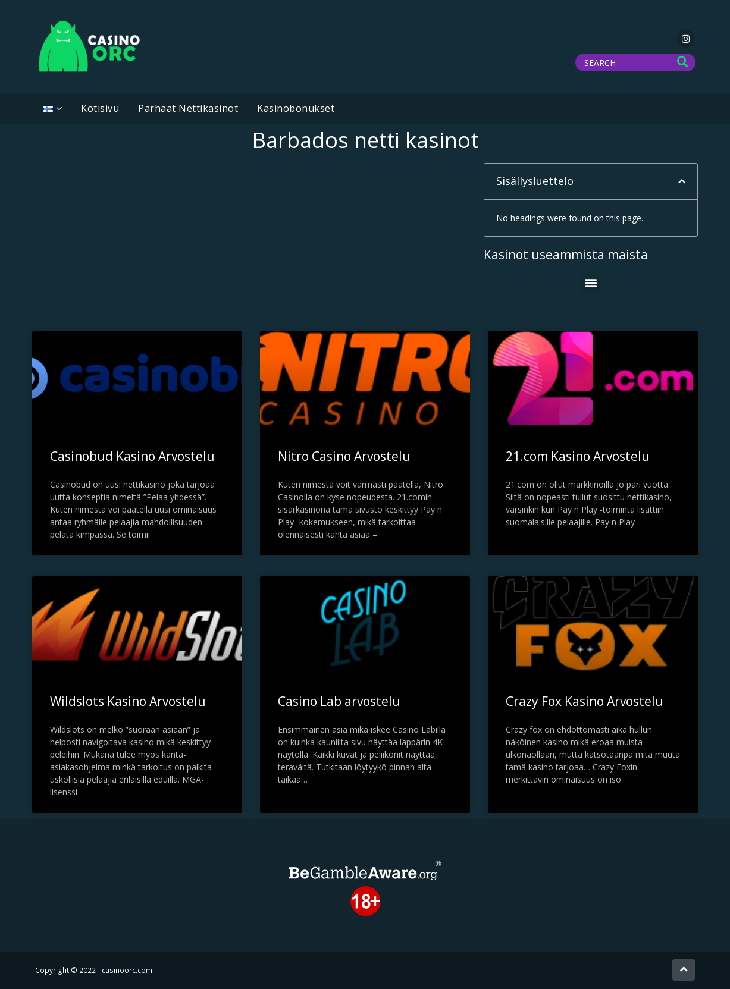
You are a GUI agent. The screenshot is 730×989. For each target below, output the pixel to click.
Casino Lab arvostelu (339, 701)
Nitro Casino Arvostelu (344, 456)
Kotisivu (100, 108)
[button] (681, 181)
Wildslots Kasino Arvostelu (128, 701)
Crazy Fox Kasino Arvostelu (584, 701)
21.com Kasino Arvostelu (578, 456)
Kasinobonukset (295, 108)
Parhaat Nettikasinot (188, 108)
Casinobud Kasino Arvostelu (132, 456)
